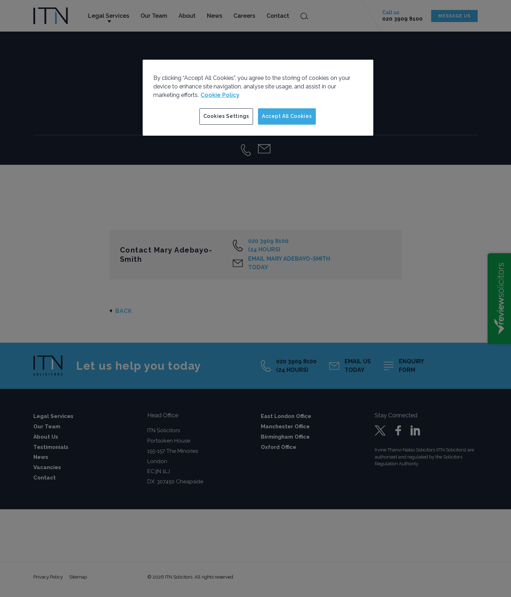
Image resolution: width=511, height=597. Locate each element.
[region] (258, 98)
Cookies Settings (226, 116)
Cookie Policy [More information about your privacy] (220, 95)
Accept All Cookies (287, 116)
